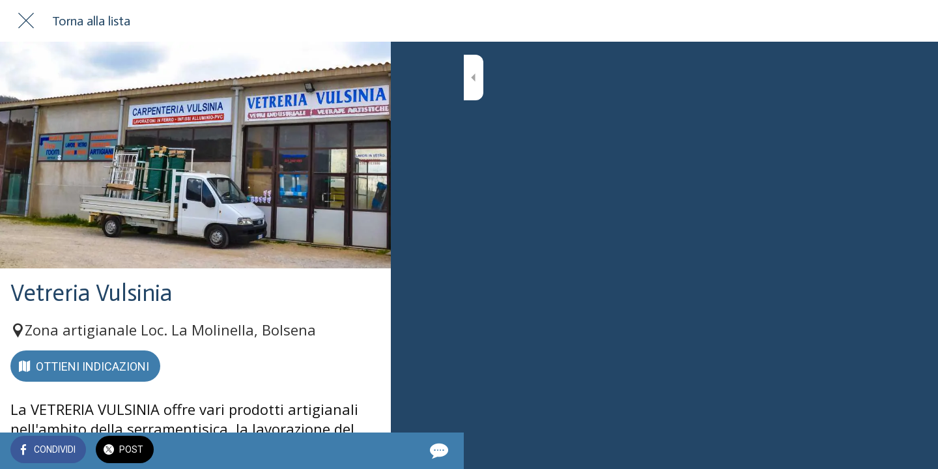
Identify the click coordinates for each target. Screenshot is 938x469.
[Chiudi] (26, 21)
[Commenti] (364, 450)
